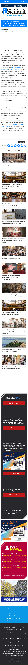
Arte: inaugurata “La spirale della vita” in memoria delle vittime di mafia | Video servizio (13, 167)
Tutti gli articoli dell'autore (7, 137)
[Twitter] (12, 145)
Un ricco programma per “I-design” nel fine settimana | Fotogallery (13, 350)
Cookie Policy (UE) (11, 615)
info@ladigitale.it (14, 661)
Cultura (22, 142)
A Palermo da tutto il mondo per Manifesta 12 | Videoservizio (11, 259)
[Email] (22, 145)
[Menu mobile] (27, 12)
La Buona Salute (14, 473)
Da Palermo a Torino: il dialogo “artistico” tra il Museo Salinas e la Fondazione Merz (13, 222)
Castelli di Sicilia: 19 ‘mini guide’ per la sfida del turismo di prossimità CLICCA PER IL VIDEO (13, 512)
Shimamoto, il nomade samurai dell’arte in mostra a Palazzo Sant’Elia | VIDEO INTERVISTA (13, 240)
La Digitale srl (17, 659)
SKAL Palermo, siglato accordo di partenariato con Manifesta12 (11, 313)
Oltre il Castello (14, 495)
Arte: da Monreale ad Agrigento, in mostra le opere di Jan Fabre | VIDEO (12, 296)
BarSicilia (14, 428)
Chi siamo (9, 608)
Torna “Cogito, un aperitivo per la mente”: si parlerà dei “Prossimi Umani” (14, 367)
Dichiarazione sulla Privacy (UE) (14, 618)
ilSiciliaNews (14, 403)
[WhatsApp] (18, 145)
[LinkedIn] (15, 145)
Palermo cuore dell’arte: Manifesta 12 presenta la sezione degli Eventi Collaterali (12, 186)
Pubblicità (9, 610)
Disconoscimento (11, 621)
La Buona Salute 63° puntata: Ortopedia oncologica (11, 490)
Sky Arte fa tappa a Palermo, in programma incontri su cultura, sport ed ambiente (13, 331)
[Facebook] (8, 145)
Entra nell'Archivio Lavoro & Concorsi (14, 575)
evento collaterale (16, 67)
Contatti (9, 613)
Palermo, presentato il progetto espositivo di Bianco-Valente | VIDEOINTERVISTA (11, 277)
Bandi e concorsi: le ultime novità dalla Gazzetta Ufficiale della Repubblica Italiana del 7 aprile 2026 (14, 569)
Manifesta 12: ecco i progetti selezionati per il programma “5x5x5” (13, 204)
